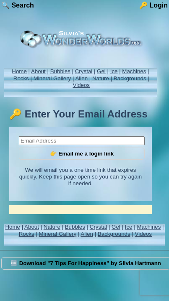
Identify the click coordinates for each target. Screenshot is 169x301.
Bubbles (60, 71)
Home (19, 71)
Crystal (83, 71)
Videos (81, 85)
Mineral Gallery (52, 78)
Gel (101, 71)
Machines (134, 71)
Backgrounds (130, 78)
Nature (100, 78)
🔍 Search (17, 5)
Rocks (21, 78)
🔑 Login (153, 5)
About (38, 71)
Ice (114, 71)
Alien (81, 78)
